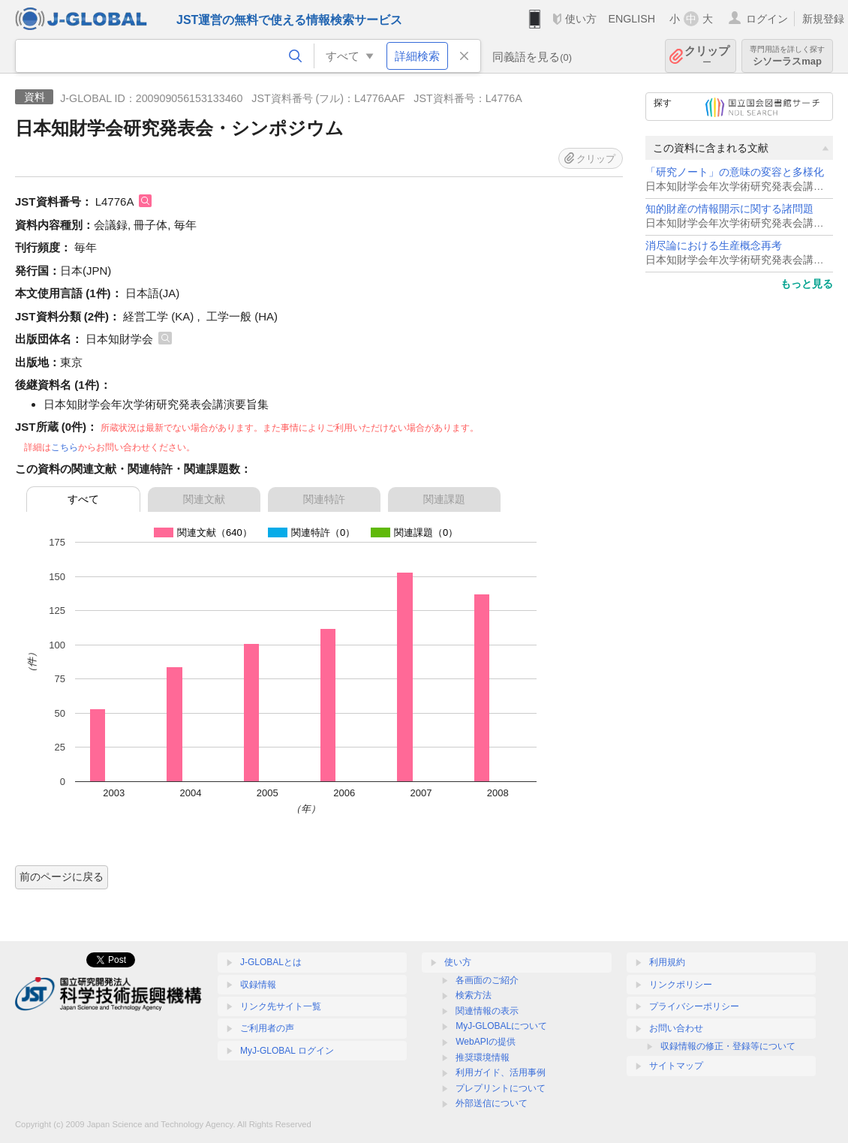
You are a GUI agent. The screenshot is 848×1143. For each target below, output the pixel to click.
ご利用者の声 (267, 1028)
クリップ (706, 56)
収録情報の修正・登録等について (727, 1046)
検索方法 (474, 995)
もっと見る (806, 284)
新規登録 (823, 19)
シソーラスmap (787, 56)
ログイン (767, 19)
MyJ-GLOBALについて (501, 1026)
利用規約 (667, 962)
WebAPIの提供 (486, 1041)
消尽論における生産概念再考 (713, 245)
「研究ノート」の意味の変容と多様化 (734, 172)
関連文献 (204, 499)
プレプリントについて (501, 1088)
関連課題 (444, 499)
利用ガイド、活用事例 (501, 1072)
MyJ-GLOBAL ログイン (287, 1050)
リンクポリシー (680, 984)
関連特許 (324, 499)
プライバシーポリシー (694, 1006)
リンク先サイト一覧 (280, 1006)
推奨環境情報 (483, 1057)
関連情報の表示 (487, 1011)
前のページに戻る (62, 877)
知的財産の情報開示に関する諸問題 (729, 209)
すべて (83, 499)
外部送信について (492, 1103)
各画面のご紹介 (487, 980)
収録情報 (258, 984)
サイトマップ (676, 1065)
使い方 (581, 19)
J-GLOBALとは (271, 962)
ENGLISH (631, 19)
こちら (64, 447)
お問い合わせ (676, 1028)
